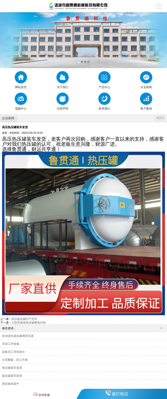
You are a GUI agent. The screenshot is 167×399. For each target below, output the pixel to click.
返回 (160, 118)
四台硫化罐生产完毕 (24, 319)
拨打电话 (120, 394)
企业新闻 (8, 118)
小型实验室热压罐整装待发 (28, 322)
